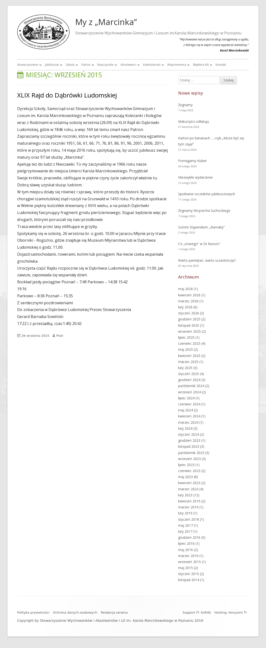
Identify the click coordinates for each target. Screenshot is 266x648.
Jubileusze (52, 65)
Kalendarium (152, 65)
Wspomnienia (176, 65)
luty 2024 (185, 428)
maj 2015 (185, 567)
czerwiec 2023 (189, 470)
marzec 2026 (188, 301)
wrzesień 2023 (189, 458)
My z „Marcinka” (106, 21)
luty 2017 (185, 531)
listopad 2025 (188, 325)
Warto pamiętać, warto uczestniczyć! (207, 260)
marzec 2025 (188, 361)
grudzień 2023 (189, 440)
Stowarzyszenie (27, 65)
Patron (86, 65)
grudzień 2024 (189, 379)
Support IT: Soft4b (197, 612)
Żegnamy (185, 105)
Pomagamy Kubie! (192, 160)
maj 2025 (185, 349)
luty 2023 (185, 495)
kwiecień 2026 (189, 295)
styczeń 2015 (188, 573)
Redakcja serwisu (114, 612)
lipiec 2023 (186, 464)
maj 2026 (185, 288)
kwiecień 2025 (189, 355)
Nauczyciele (105, 65)
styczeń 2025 (188, 373)
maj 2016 (185, 549)
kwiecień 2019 (189, 501)
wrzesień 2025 (189, 331)
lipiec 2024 (186, 398)
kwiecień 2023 (189, 482)
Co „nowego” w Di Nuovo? (199, 243)
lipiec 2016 (186, 543)
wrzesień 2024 (189, 392)
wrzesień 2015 (189, 561)
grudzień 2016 (189, 537)
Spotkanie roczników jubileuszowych (206, 194)
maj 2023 (185, 476)
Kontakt (221, 65)
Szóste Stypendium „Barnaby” (201, 227)
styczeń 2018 (188, 519)
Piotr (59, 335)
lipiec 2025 (186, 337)
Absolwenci (128, 65)
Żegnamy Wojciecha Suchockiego (204, 210)
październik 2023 (191, 452)
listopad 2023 (188, 446)
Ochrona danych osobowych (75, 612)
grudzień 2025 (189, 319)
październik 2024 (191, 385)
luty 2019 (185, 513)
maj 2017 (185, 525)
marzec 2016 (188, 555)
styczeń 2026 (188, 313)
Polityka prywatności (33, 612)
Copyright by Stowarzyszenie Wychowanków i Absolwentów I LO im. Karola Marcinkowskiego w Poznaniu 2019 (110, 620)
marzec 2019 (188, 507)
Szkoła (70, 65)
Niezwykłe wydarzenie (195, 177)
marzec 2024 (188, 422)
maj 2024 (185, 410)
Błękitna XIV (201, 65)
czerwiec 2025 (189, 343)
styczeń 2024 (188, 434)
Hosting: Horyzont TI (231, 612)
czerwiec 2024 (189, 404)
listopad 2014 (188, 579)
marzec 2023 (188, 489)
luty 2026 (185, 307)
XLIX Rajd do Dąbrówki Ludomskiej (67, 95)
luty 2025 (185, 367)
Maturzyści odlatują (193, 121)
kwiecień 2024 (189, 416)
